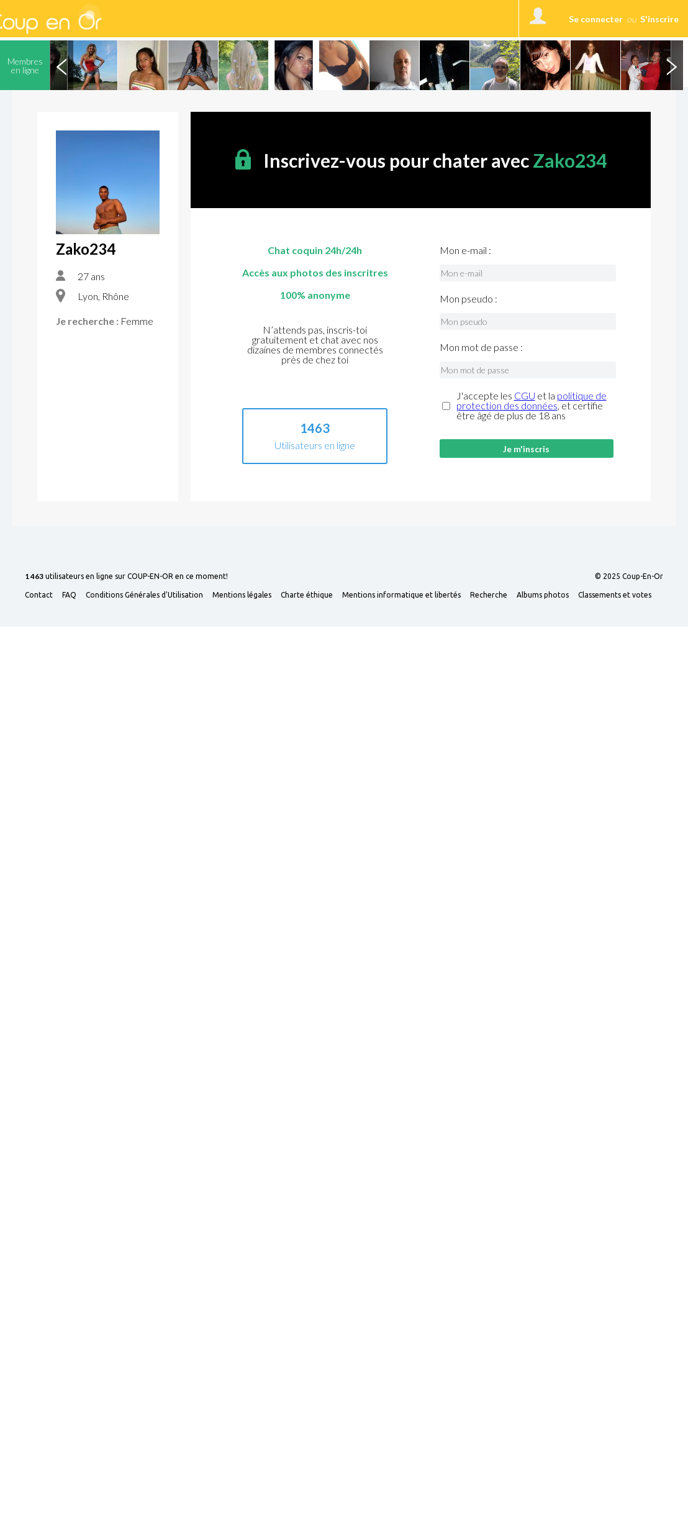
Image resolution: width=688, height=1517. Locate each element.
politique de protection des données (531, 400)
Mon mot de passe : (481, 347)
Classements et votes (614, 595)
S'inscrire (659, 19)
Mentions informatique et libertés (401, 595)
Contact (39, 595)
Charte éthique (307, 595)
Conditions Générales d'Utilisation (144, 595)
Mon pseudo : (468, 299)
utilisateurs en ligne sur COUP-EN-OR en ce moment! (126, 577)
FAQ (69, 595)
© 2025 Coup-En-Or (629, 576)
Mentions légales (241, 595)
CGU (524, 395)
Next (671, 65)
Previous (61, 65)
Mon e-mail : (465, 250)
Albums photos (543, 595)
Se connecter (596, 19)
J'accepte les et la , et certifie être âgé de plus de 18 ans (531, 406)
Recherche (488, 595)
